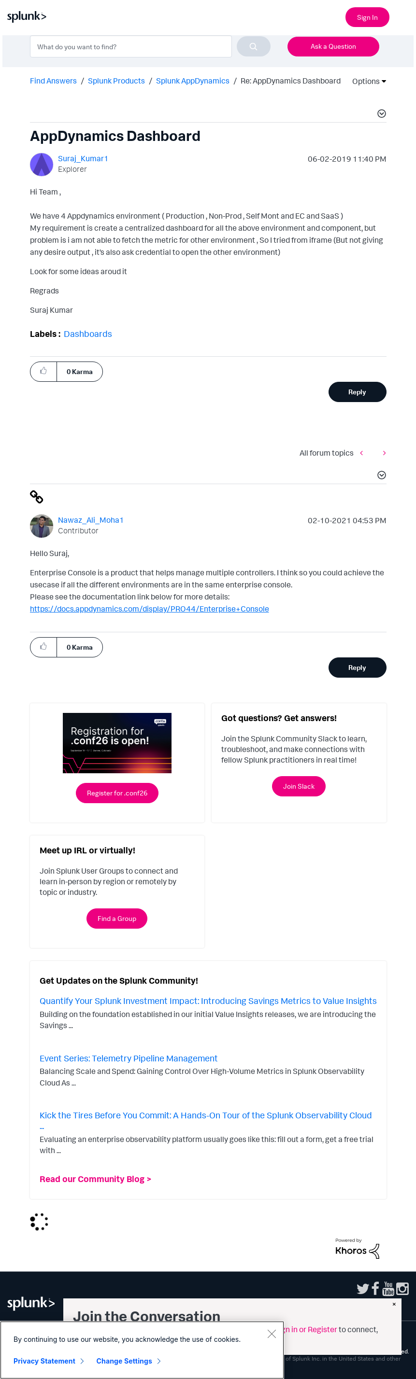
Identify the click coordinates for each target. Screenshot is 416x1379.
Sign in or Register (305, 1329)
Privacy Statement (44, 1361)
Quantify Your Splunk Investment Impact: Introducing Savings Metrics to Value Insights (208, 1000)
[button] (380, 115)
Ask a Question (333, 46)
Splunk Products (116, 80)
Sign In (367, 17)
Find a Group (117, 918)
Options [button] (362, 81)
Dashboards (88, 333)
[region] (142, 1350)
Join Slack (299, 786)
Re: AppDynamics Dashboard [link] (291, 80)
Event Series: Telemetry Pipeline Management (129, 1058)
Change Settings (124, 1361)
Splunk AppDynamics (193, 80)
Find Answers (53, 80)
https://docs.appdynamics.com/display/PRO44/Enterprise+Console (149, 608)
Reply (357, 392)
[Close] (271, 1333)
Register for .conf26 (117, 793)
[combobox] (150, 46)
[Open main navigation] (403, 16)
